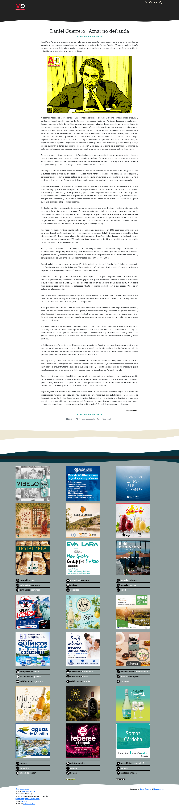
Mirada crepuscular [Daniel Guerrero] (95, 419)
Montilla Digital (28, 791)
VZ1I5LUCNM (29, 804)
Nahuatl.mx (158, 789)
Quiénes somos (22, 789)
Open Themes (145, 789)
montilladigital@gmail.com (27, 799)
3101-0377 (25, 801)
